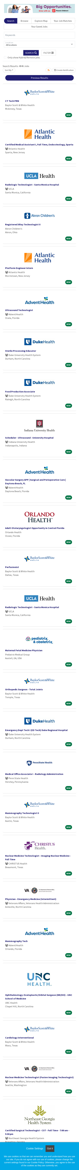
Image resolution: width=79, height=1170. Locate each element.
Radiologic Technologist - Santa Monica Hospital (32, 184)
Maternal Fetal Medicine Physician (23, 650)
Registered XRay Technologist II (23, 224)
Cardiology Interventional (19, 1037)
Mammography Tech (16, 941)
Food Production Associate (20, 391)
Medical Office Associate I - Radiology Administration (34, 773)
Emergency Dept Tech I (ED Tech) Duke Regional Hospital (36, 730)
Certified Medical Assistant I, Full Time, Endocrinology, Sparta (39, 144)
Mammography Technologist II (22, 813)
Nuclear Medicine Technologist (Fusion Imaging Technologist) (39, 1077)
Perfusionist (12, 567)
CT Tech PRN (12, 100)
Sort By (8, 70)
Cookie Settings (34, 1148)
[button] (48, 53)
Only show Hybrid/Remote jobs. (24, 57)
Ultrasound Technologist (19, 310)
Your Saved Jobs (39, 26)
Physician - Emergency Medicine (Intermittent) (30, 898)
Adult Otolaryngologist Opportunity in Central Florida (34, 528)
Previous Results (39, 77)
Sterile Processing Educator (20, 350)
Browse (24, 20)
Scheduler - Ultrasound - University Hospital (29, 437)
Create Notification (64, 70)
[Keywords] (39, 35)
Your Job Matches (63, 20)
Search (10, 20)
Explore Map (41, 20)
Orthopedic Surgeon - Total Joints (24, 689)
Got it (50, 1148)
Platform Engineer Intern (19, 268)
